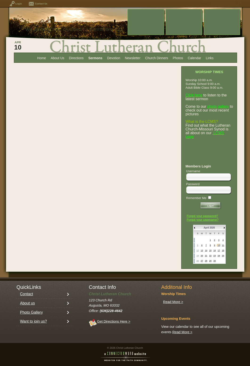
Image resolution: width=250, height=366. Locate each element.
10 (219, 245)
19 (197, 255)
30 (214, 261)
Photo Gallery (31, 312)
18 (223, 250)
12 (197, 250)
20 (202, 255)
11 (223, 245)
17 (219, 250)
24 (219, 255)
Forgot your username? (202, 219)
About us (27, 303)
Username (193, 171)
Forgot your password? (202, 216)
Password (193, 184)
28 (206, 261)
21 (206, 255)
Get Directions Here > (113, 321)
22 (210, 255)
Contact (26, 294)
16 (214, 250)
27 (202, 261)
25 (223, 255)
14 (206, 250)
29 (210, 261)
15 (210, 250)
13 (202, 250)
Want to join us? (33, 321)
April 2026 (209, 227)
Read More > (173, 302)
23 (214, 255)
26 (197, 261)
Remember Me (196, 198)
